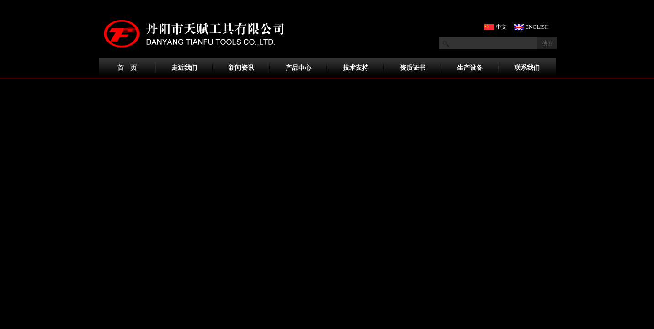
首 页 (127, 67)
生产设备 (470, 67)
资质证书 (412, 67)
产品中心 (298, 67)
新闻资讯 (241, 67)
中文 (501, 27)
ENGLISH (535, 27)
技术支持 (355, 67)
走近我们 (184, 67)
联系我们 (527, 67)
